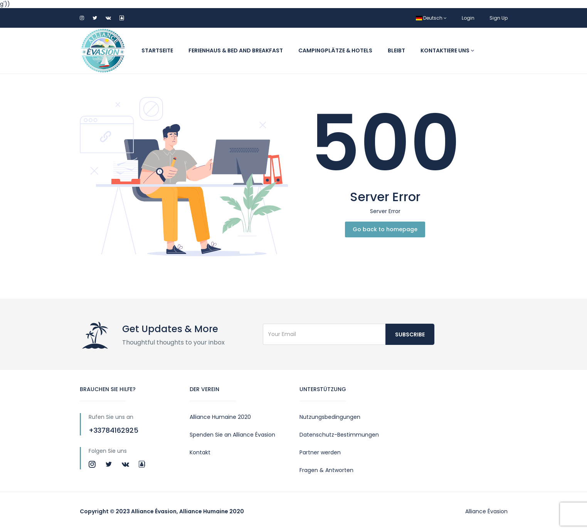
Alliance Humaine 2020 (220, 417)
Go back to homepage (385, 229)
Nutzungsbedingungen (329, 417)
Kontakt (200, 452)
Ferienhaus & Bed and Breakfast (235, 50)
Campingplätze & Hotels (335, 50)
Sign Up (498, 18)
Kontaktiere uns (447, 50)
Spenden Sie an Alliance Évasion (232, 435)
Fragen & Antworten (326, 470)
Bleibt (396, 50)
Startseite (157, 50)
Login (468, 18)
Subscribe (410, 334)
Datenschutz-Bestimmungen (339, 435)
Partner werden (320, 452)
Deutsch (431, 18)
